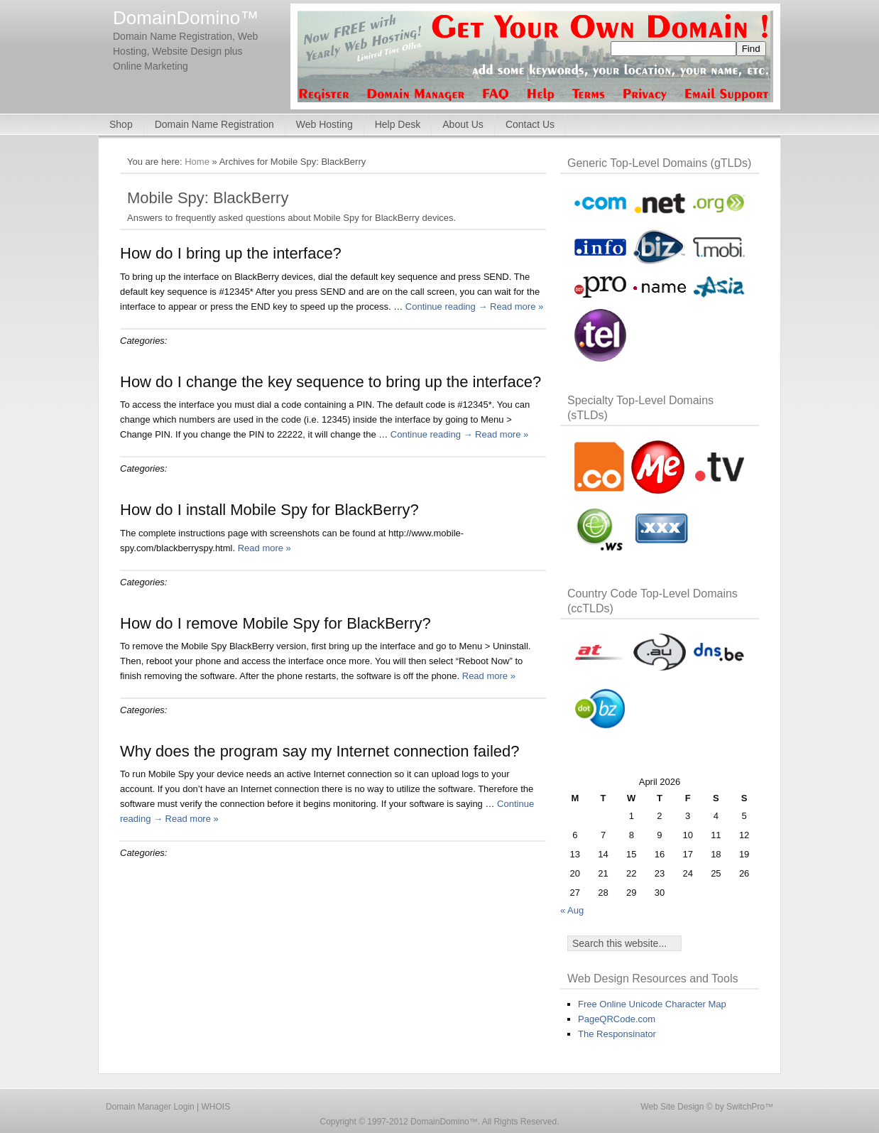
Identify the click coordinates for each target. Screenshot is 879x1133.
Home (197, 161)
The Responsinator (617, 1034)
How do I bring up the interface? (231, 253)
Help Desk (398, 124)
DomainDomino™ (185, 17)
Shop (121, 124)
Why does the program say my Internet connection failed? (320, 751)
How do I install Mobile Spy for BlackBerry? (269, 510)
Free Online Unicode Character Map (652, 1004)
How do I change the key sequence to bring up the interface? (330, 382)
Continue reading (446, 306)
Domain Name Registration (214, 124)
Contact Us (530, 124)
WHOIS (216, 1107)
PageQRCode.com (616, 1019)
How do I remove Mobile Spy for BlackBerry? (275, 623)
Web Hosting (324, 124)
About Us (463, 124)
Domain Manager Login (150, 1107)
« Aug (572, 910)
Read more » (516, 306)
